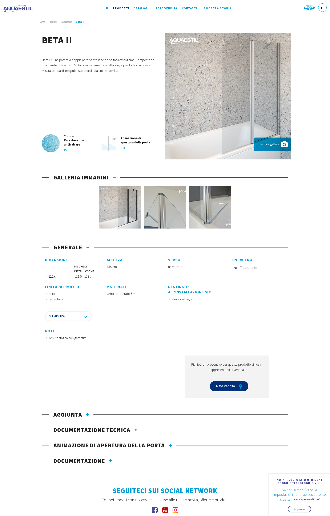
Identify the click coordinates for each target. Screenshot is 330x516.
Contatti (189, 8)
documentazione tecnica (91, 429)
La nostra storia (216, 8)
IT (322, 7)
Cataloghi (142, 8)
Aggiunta (67, 414)
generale (67, 247)
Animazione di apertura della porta (109, 445)
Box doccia (66, 22)
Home (42, 22)
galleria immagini (81, 177)
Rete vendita (166, 8)
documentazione (79, 460)
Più (66, 150)
